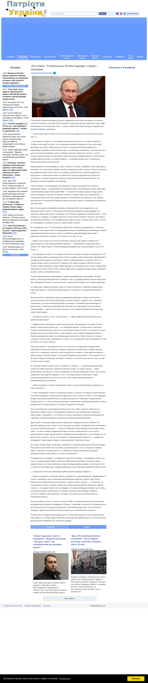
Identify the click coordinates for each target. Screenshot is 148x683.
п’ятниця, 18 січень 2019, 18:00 (41, 73)
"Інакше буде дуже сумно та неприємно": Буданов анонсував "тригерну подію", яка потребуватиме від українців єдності (15, 154)
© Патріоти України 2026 (12, 606)
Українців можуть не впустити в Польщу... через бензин (13, 249)
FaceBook (50, 527)
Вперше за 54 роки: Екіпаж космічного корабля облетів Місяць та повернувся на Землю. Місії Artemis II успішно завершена (15, 78)
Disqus (87, 527)
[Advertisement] (74, 36)
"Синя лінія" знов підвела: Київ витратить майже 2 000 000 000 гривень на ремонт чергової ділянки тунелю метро (15, 94)
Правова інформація (32, 606)
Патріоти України (38, 129)
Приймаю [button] (136, 679)
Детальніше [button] (64, 679)
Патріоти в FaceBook (122, 67)
